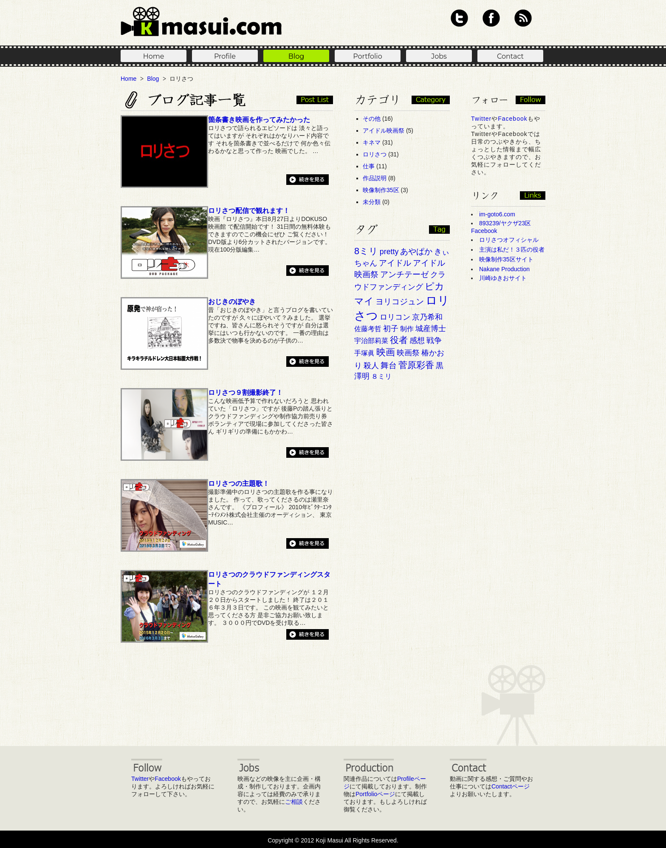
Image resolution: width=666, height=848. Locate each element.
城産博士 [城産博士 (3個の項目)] (430, 328)
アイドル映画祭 (383, 130)
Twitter (459, 18)
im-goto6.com (497, 214)
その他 (372, 118)
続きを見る (307, 179)
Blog (296, 56)
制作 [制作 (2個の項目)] (407, 328)
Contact (510, 56)
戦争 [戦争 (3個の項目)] (434, 340)
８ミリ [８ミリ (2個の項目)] (381, 376)
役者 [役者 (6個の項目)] (399, 340)
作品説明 (375, 178)
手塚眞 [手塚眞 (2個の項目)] (364, 353)
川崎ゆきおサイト (503, 278)
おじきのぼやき (232, 301)
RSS (523, 18)
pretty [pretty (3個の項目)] (389, 251)
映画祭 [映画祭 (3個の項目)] (408, 353)
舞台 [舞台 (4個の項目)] (389, 365)
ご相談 (294, 801)
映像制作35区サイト (506, 259)
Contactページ (510, 786)
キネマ (372, 142)
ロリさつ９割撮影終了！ (245, 392)
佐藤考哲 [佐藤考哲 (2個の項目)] (367, 328)
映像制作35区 (381, 190)
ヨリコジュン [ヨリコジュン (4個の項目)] (399, 301)
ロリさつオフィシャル (509, 239)
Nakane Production (504, 269)
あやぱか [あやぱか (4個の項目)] (416, 251)
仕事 (369, 166)
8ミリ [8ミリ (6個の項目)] (366, 251)
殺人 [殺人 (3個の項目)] (371, 365)
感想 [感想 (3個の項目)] (417, 340)
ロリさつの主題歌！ (238, 483)
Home (153, 56)
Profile (225, 56)
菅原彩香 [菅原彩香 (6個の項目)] (416, 365)
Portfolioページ (375, 794)
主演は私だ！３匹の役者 (512, 249)
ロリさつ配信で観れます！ (249, 210)
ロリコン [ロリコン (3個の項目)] (395, 317)
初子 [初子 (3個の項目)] (390, 328)
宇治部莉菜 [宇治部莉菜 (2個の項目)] (371, 340)
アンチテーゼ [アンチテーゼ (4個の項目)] (404, 274)
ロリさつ (375, 154)
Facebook (491, 18)
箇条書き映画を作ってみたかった (259, 119)
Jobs (439, 56)
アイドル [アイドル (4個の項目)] (395, 262)
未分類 (372, 202)
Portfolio (367, 56)
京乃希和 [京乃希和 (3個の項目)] (427, 317)
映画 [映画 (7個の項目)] (385, 352)
